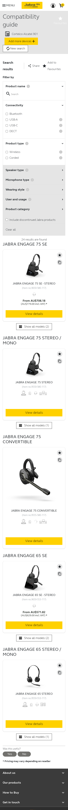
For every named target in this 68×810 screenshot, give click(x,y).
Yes (9, 754)
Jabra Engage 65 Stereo (34, 693)
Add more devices (22, 41)
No (24, 754)
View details (34, 314)
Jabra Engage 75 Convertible (34, 510)
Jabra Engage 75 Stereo (34, 382)
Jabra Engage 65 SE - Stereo (34, 595)
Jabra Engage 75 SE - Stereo (34, 283)
